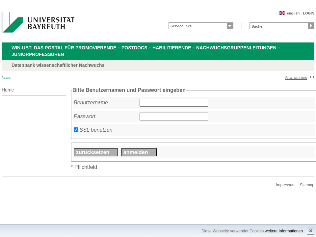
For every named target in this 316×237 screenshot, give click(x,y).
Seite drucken (296, 78)
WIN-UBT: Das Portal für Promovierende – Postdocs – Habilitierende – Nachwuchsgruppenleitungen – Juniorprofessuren (146, 51)
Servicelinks (181, 26)
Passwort (84, 116)
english (293, 13)
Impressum (285, 185)
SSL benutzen (95, 130)
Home (6, 78)
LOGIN (308, 13)
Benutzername (91, 102)
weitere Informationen (284, 231)
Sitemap (307, 185)
